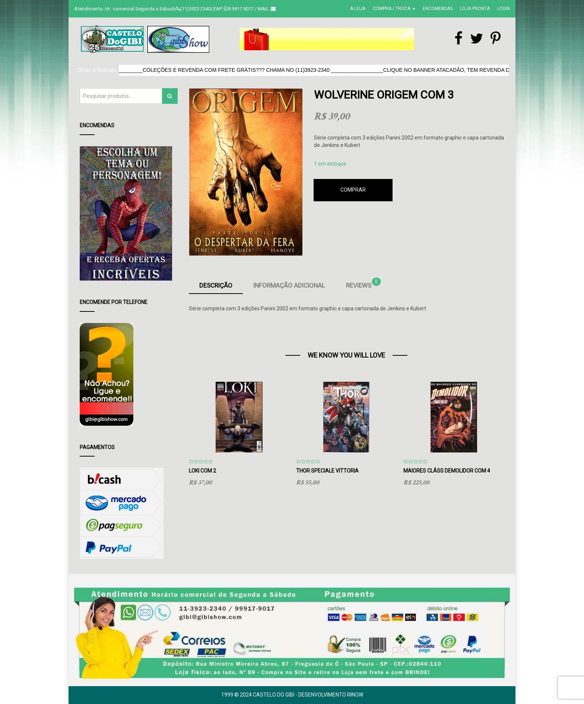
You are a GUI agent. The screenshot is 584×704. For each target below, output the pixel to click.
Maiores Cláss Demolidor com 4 (446, 471)
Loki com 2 (202, 471)
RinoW (355, 695)
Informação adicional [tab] (289, 285)
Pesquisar (170, 95)
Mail (267, 9)
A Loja (357, 8)
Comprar (353, 190)
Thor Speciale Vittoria (327, 471)
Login (503, 8)
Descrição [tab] (215, 285)
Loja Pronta (475, 8)
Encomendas (438, 8)
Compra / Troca (394, 8)
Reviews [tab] (363, 283)
